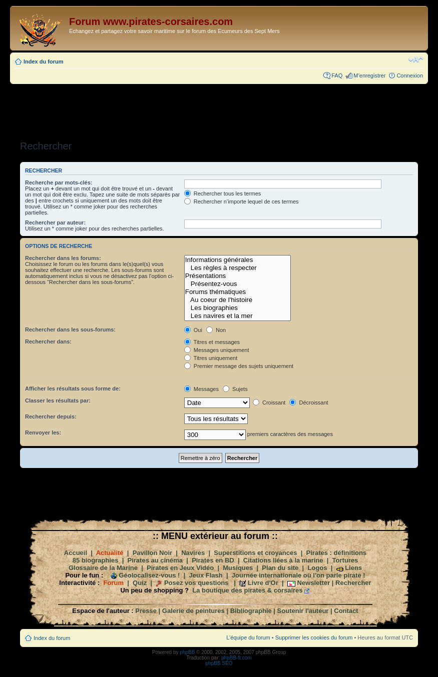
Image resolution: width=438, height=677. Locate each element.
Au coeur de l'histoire (237, 300)
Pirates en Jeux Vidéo (180, 568)
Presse (146, 610)
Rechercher (353, 582)
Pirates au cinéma (155, 560)
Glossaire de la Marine (103, 568)
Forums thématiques (237, 292)
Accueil (75, 552)
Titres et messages (212, 342)
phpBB (187, 652)
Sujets (235, 389)
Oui (193, 330)
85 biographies (96, 560)
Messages (201, 389)
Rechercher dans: (48, 341)
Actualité (110, 552)
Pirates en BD (213, 560)
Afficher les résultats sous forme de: (73, 389)
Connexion (409, 75)
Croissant (269, 403)
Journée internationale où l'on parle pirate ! (298, 575)
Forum (114, 582)
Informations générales (237, 260)
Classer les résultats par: (58, 401)
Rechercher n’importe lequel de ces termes (241, 201)
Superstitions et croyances (255, 552)
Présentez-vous (237, 284)
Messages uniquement (216, 350)
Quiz (140, 582)
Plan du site (280, 568)
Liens (353, 568)
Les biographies (237, 308)
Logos (317, 568)
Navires (193, 552)
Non (216, 330)
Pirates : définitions (336, 552)
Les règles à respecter (237, 268)
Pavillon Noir (152, 552)
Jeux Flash (206, 575)
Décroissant (308, 403)
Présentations (237, 276)
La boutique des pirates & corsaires (247, 590)
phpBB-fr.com (236, 657)
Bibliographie (251, 610)
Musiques (238, 568)
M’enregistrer (369, 75)
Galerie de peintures (193, 610)
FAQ (336, 75)
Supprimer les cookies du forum (314, 637)
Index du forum (43, 61)
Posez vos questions (196, 582)
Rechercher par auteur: (55, 223)
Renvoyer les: (43, 433)
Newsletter (313, 582)
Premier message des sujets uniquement (238, 366)
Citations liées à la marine (283, 560)
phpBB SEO (219, 663)
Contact (346, 610)
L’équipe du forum (248, 637)
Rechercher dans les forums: (63, 258)
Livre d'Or (263, 582)
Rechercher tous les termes (222, 193)
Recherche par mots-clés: (59, 183)
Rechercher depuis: (51, 417)
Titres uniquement (211, 358)
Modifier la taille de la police (415, 59)
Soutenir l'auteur (303, 610)
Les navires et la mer (237, 316)
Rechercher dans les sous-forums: (70, 329)
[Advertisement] (219, 109)
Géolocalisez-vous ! (149, 575)
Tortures (345, 560)
